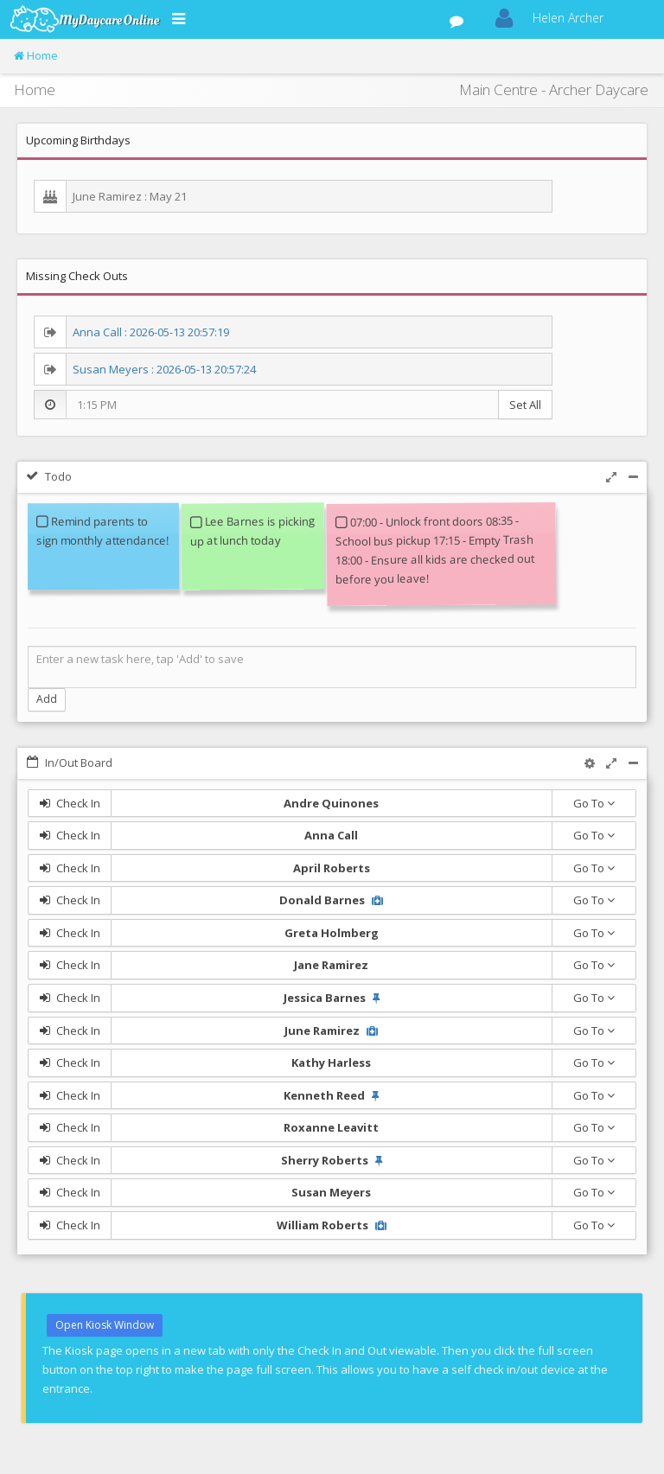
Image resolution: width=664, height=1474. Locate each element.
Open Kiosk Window (104, 1325)
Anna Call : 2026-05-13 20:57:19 (151, 332)
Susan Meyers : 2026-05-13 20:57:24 (164, 369)
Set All (525, 404)
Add (46, 699)
